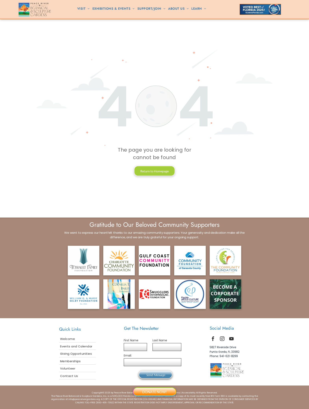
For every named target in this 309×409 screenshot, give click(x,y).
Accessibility (188, 392)
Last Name (160, 340)
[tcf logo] (225, 260)
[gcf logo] (154, 260)
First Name (131, 340)
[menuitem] (83, 8)
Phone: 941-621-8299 (224, 356)
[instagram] (222, 339)
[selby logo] (83, 294)
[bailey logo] (119, 294)
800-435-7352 (105, 402)
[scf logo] (190, 260)
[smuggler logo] (154, 294)
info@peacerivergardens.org (84, 399)
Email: (128, 355)
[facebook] (213, 339)
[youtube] (231, 339)
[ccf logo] (119, 260)
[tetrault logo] (83, 260)
